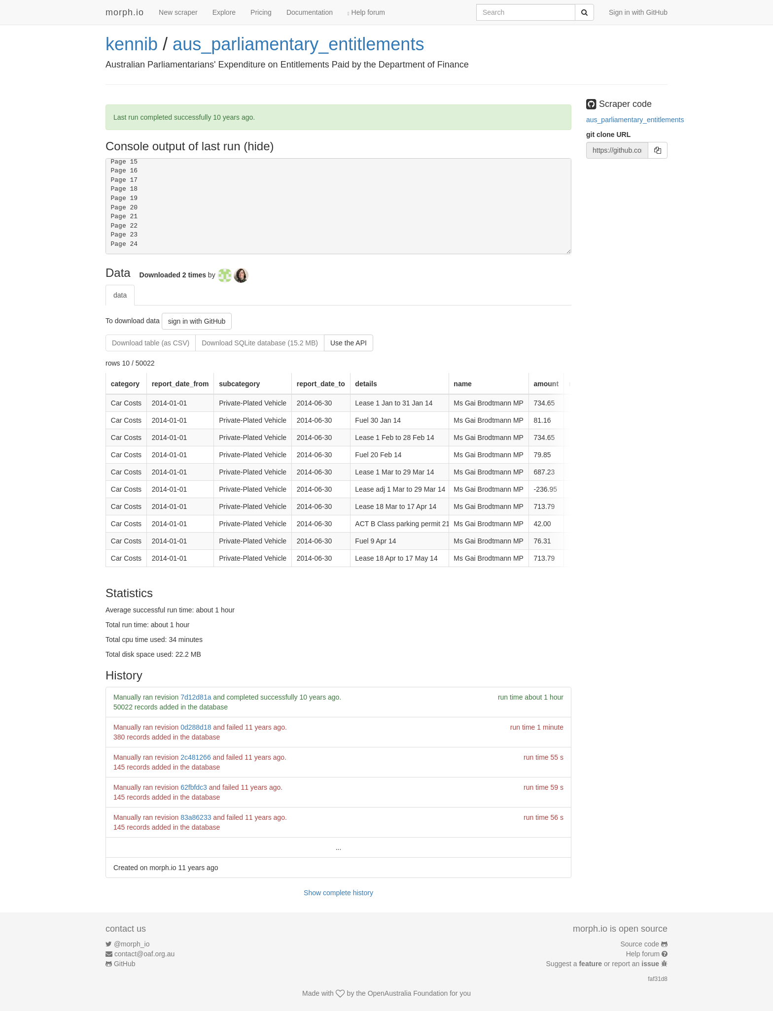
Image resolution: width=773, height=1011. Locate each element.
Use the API (348, 343)
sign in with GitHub (197, 321)
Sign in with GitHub (638, 12)
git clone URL (608, 134)
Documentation (309, 12)
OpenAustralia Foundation (408, 993)
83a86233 (195, 817)
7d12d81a (195, 697)
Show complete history (338, 893)
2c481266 (195, 757)
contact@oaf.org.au (144, 954)
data (120, 295)
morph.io (124, 12)
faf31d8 (658, 979)
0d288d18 (195, 727)
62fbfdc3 (193, 787)
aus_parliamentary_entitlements (298, 44)
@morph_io (132, 944)
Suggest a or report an (603, 964)
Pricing (261, 12)
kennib (131, 44)
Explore (224, 12)
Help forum (366, 12)
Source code (640, 944)
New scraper (178, 12)
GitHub (125, 964)
